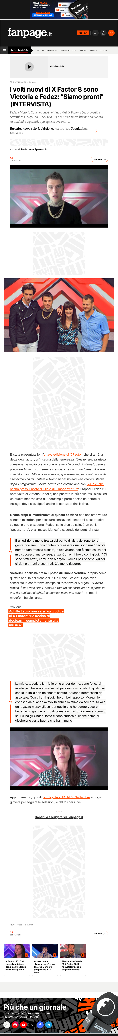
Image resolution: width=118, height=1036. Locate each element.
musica (93, 50)
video (20, 925)
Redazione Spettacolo (34, 149)
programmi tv (50, 50)
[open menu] (4, 50)
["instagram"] (15, 1024)
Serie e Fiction (68, 50)
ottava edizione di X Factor (63, 454)
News (12, 925)
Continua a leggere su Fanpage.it (59, 817)
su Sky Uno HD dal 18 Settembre (66, 797)
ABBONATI (83, 33)
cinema (83, 50)
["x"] (32, 1024)
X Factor (29, 925)
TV (38, 50)
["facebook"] (41, 1024)
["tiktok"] (6, 1024)
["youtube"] (24, 1024)
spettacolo (19, 49)
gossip (103, 50)
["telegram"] (49, 1024)
